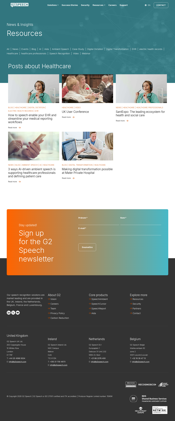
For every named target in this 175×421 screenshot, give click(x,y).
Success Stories (70, 5)
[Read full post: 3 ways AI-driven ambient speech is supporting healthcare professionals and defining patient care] (33, 146)
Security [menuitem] (137, 303)
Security (85, 5)
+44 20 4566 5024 (17, 358)
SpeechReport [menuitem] (98, 308)
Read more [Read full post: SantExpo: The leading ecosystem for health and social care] (120, 121)
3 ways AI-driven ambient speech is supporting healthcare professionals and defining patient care (31, 172)
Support (124, 5)
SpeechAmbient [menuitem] (99, 299)
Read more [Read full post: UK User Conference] (66, 117)
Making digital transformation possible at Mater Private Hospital (87, 170)
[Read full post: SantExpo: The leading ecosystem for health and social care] (141, 88)
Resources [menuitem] (138, 299)
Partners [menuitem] (137, 308)
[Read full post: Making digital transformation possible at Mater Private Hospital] (87, 146)
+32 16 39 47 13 (139, 358)
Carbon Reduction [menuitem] (59, 318)
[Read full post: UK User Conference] (87, 88)
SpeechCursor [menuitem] (98, 303)
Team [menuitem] (53, 308)
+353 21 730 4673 (57, 362)
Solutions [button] (52, 5)
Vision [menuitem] (53, 299)
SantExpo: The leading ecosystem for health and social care (140, 113)
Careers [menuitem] (54, 303)
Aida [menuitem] (93, 313)
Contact (161, 5)
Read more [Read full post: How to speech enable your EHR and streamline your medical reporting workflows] (12, 127)
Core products (98, 295)
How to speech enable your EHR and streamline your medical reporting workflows (32, 118)
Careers (112, 5)
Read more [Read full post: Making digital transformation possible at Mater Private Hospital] (66, 178)
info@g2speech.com (17, 362)
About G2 (54, 295)
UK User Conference (75, 111)
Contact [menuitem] (137, 313)
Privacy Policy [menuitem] (57, 313)
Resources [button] (98, 5)
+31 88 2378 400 (98, 358)
